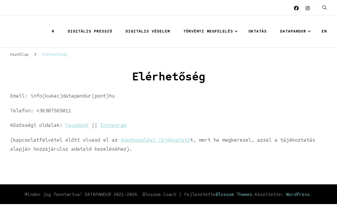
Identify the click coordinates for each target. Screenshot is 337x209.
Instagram (113, 125)
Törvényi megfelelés (208, 31)
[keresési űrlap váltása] (324, 7)
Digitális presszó (90, 31)
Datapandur (293, 31)
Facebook (77, 125)
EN (324, 31)
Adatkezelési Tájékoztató (155, 140)
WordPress (298, 194)
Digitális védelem (148, 31)
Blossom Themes (234, 194)
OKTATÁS (257, 31)
